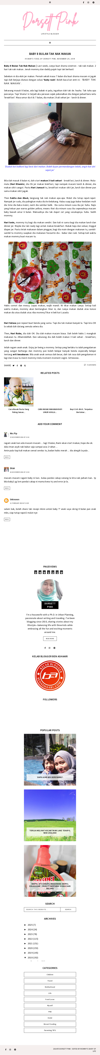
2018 (30, 957)
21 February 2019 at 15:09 (19, 503)
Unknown (14, 499)
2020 (30, 948)
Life (49, 993)
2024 (30, 929)
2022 (30, 938)
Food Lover (50, 999)
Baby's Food (33, 59)
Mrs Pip (13, 433)
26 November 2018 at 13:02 (19, 472)
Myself (50, 1005)
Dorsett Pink (65, 1049)
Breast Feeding (50, 1024)
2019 (30, 952)
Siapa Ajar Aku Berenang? (50, 777)
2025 (30, 924)
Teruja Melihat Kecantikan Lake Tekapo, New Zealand (50, 831)
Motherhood (50, 987)
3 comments (90, 365)
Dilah (12, 468)
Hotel (50, 1018)
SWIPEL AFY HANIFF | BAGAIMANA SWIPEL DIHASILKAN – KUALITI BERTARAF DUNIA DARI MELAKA (50, 886)
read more (50, 639)
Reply (7, 457)
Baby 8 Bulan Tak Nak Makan (50, 54)
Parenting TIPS (50, 1030)
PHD (50, 1012)
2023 (30, 934)
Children (50, 974)
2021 (30, 943)
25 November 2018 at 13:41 (19, 437)
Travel (50, 981)
